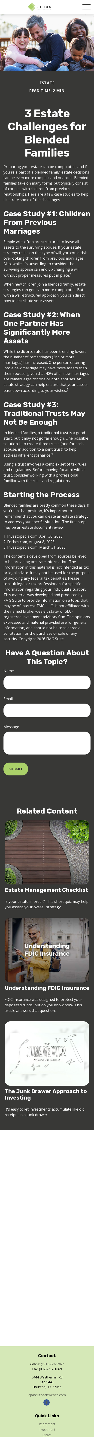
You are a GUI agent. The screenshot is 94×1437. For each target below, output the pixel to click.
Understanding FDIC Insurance (47, 988)
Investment (47, 1429)
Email (8, 698)
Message (11, 726)
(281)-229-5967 (52, 1364)
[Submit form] (15, 769)
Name (8, 670)
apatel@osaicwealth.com (47, 1395)
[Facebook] (46, 1402)
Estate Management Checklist (46, 890)
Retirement (47, 1424)
